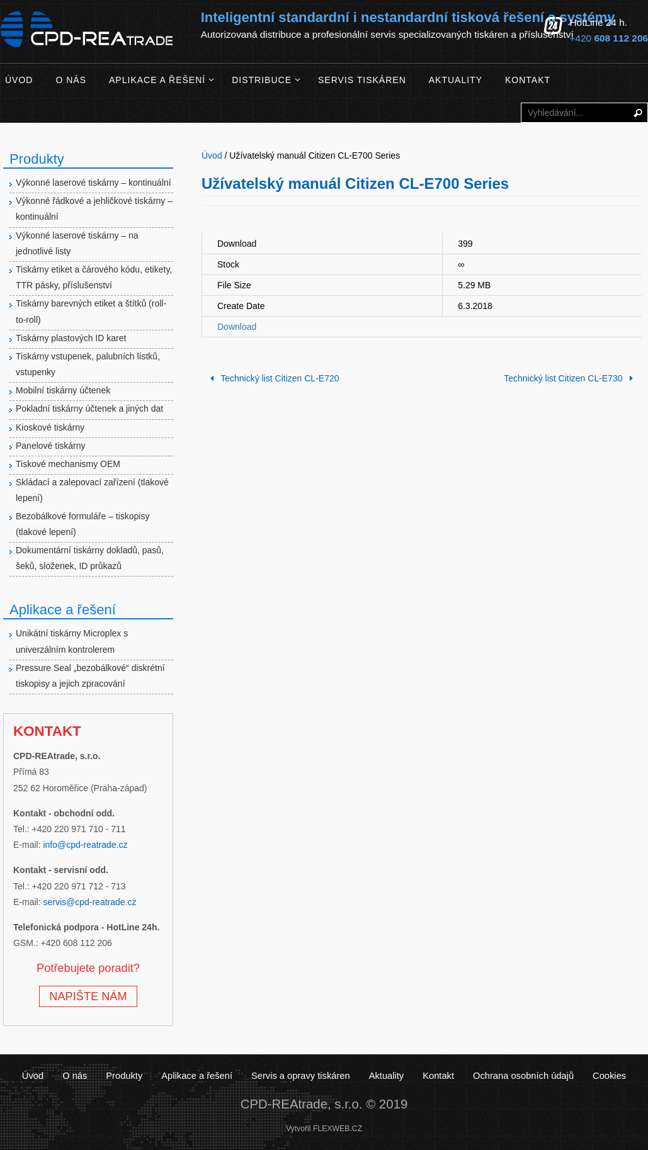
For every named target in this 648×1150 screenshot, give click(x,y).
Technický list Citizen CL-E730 (570, 378)
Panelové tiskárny (51, 446)
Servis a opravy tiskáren (301, 1076)
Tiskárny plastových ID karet (71, 338)
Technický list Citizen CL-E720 (272, 378)
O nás (79, 1076)
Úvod (37, 1076)
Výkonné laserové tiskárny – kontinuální (93, 183)
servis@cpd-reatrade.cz (89, 902)
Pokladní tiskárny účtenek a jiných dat (89, 408)
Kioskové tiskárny (50, 427)
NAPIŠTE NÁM (88, 996)
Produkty (127, 1076)
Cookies (605, 1076)
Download (236, 327)
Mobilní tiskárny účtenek (63, 390)
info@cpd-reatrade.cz (85, 845)
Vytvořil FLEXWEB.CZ (324, 1128)
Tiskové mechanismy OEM (68, 464)
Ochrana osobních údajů (520, 1076)
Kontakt (436, 1076)
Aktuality (385, 1076)
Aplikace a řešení (199, 1076)
